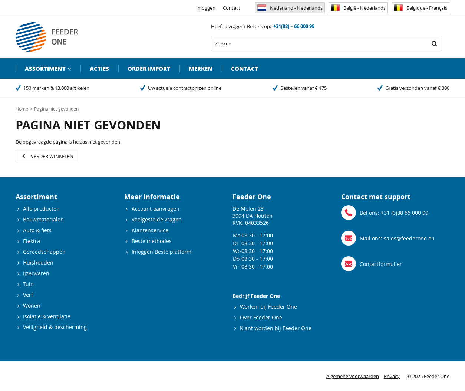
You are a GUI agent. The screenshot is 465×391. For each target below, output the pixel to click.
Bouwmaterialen (43, 219)
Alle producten (41, 208)
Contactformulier (381, 263)
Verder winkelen (52, 156)
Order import (149, 69)
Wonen (31, 305)
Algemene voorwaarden (352, 376)
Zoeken (434, 43)
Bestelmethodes (152, 240)
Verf (28, 294)
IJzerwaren (36, 273)
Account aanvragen (155, 208)
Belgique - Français (420, 7)
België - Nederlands (358, 7)
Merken (200, 69)
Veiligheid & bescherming (55, 327)
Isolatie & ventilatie (46, 316)
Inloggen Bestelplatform (161, 251)
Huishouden (38, 262)
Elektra (31, 240)
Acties (99, 69)
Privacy (392, 376)
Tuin (28, 284)
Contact (231, 7)
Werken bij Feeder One (268, 306)
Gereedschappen (44, 251)
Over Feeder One (261, 317)
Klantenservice (150, 230)
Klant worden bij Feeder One (275, 328)
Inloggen (205, 7)
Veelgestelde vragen (157, 219)
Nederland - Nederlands (290, 7)
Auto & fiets (37, 230)
